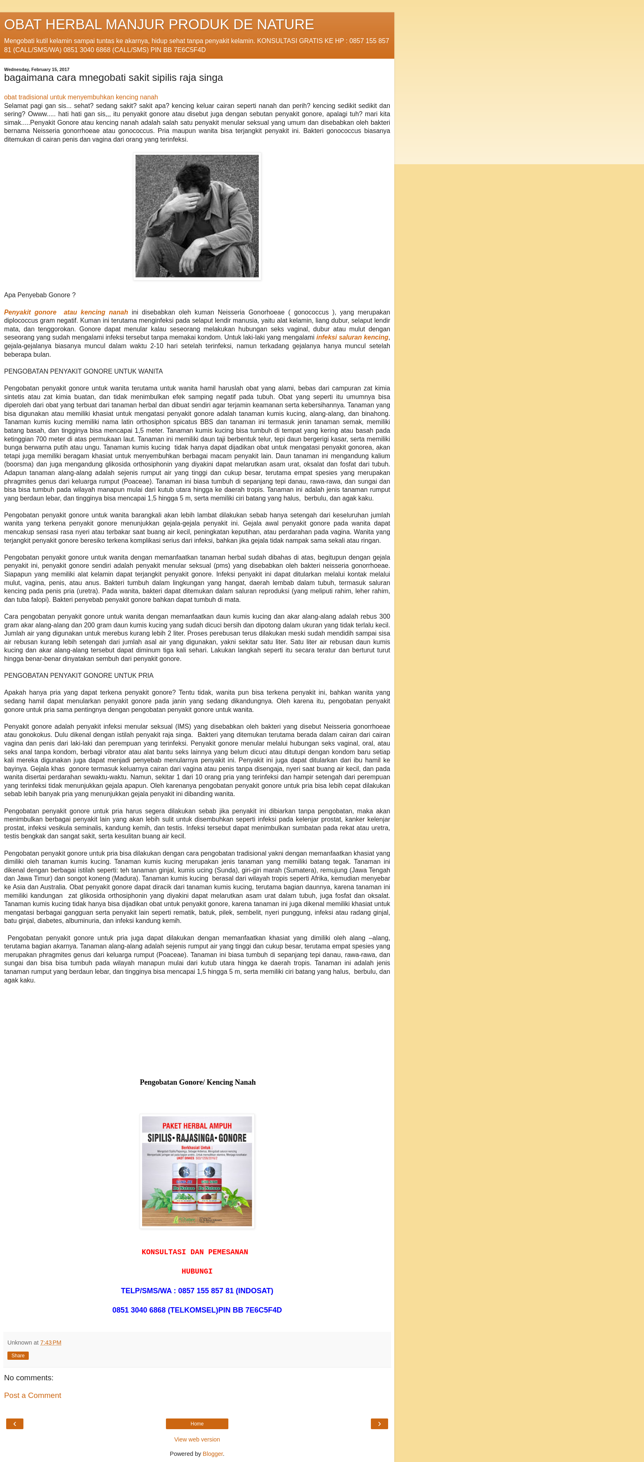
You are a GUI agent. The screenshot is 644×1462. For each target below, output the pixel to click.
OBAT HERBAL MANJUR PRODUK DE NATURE (159, 24)
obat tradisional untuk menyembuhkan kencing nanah (81, 97)
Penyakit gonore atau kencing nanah (66, 312)
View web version (197, 1439)
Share (18, 1356)
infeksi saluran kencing (352, 337)
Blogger (213, 1454)
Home (197, 1424)
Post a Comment (32, 1395)
